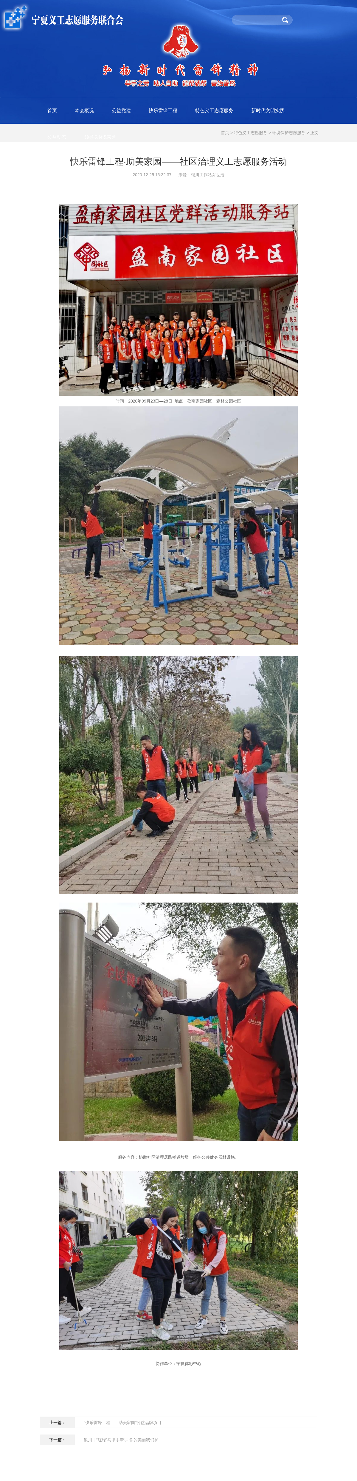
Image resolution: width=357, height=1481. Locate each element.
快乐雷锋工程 (163, 110)
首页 (52, 110)
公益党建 (121, 110)
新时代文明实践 (268, 110)
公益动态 (56, 137)
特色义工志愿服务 (214, 110)
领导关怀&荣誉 (100, 137)
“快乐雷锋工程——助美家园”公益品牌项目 (123, 1422)
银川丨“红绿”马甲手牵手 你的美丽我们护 (121, 1439)
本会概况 (84, 110)
